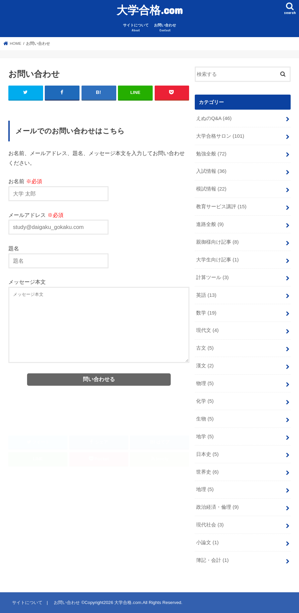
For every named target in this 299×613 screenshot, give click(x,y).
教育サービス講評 (221, 206)
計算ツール (212, 277)
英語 (206, 295)
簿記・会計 (212, 560)
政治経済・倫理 (217, 507)
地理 (204, 489)
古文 (204, 348)
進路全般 (209, 224)
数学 (206, 313)
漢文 (204, 365)
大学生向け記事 (217, 259)
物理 (204, 383)
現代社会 (209, 524)
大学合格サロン (220, 136)
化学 (204, 401)
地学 (204, 436)
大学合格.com (150, 9)
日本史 (207, 454)
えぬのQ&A (214, 118)
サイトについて (136, 28)
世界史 (207, 472)
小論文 (207, 542)
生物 (204, 418)
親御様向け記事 (217, 242)
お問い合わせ (165, 28)
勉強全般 (211, 153)
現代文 (207, 330)
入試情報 (211, 171)
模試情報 (211, 189)
